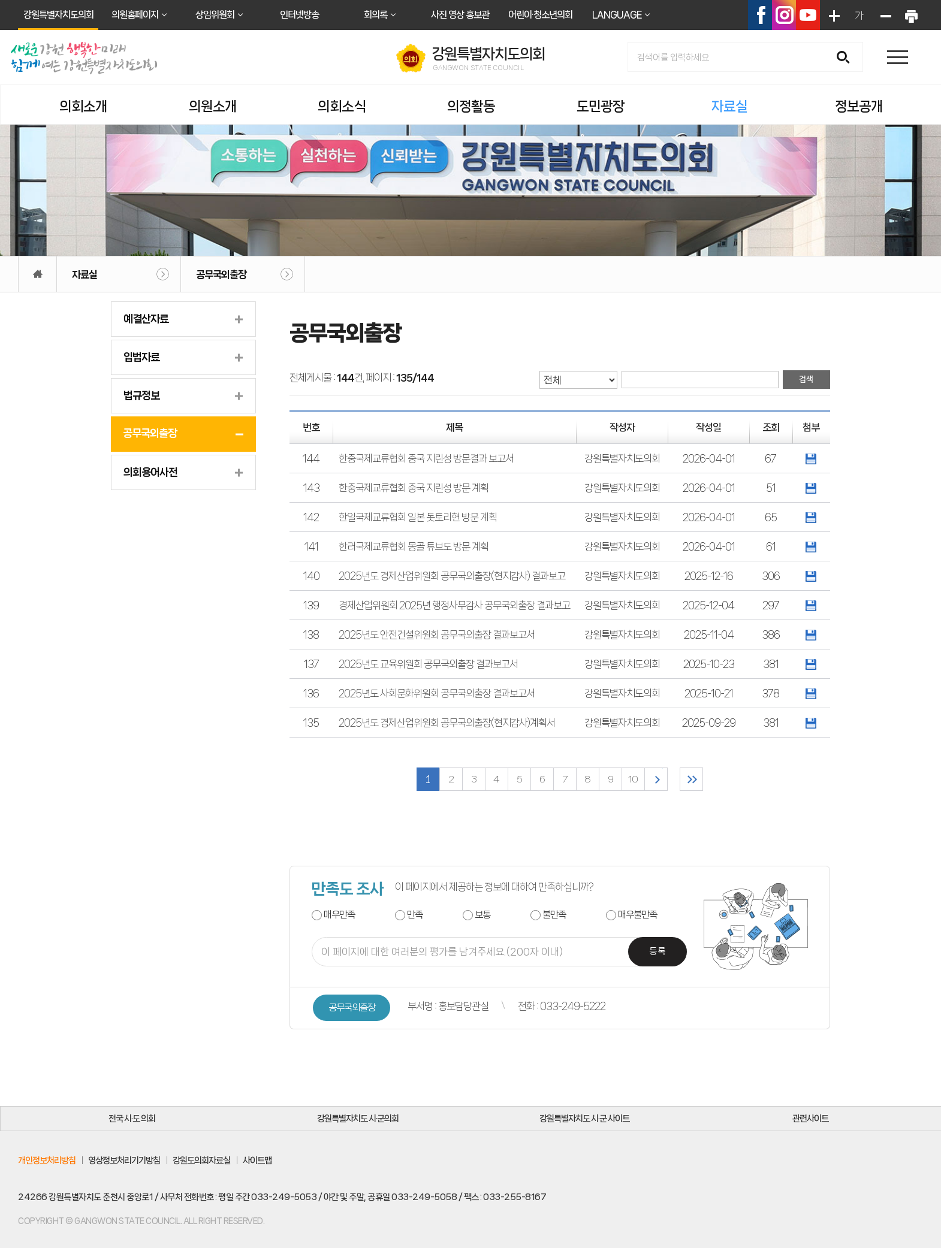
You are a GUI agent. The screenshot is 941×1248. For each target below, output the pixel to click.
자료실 (729, 106)
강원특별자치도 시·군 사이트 (584, 1118)
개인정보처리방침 (47, 1160)
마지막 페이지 (691, 779)
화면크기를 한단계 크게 (833, 15)
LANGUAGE (616, 15)
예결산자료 (145, 318)
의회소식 (342, 106)
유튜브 (808, 15)
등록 (657, 952)
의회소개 (83, 106)
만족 (415, 914)
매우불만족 (637, 914)
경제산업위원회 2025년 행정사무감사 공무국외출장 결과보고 (454, 605)
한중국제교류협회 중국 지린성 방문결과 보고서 (426, 458)
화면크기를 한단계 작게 (884, 15)
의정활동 (471, 106)
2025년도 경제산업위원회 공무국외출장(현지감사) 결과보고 (452, 575)
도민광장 (601, 106)
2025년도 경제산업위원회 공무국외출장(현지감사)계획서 (447, 722)
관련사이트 (810, 1118)
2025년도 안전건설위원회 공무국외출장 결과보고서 (437, 634)
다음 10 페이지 (656, 779)
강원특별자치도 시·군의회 (358, 1118)
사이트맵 (257, 1160)
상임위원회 (214, 15)
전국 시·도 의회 (131, 1118)
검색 (847, 58)
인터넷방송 (299, 15)
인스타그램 (784, 15)
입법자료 (141, 357)
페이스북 (760, 15)
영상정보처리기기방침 (124, 1160)
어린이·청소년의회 (540, 15)
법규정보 (141, 395)
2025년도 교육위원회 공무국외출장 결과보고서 (428, 663)
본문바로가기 (0, 0)
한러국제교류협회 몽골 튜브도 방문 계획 (413, 546)
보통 (482, 914)
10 (633, 779)
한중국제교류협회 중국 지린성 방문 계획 (413, 487)
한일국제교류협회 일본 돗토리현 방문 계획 (418, 517)
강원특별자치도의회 (58, 15)
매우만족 (339, 914)
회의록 (375, 15)
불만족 (554, 914)
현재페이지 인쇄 (910, 15)
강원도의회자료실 (201, 1160)
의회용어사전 (150, 472)
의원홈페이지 (134, 15)
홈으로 (37, 274)
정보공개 (859, 106)
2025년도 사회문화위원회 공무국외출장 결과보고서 (437, 693)
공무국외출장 (221, 274)
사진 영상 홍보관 (460, 15)
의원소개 (213, 106)
